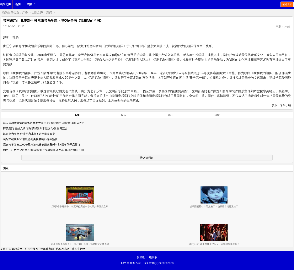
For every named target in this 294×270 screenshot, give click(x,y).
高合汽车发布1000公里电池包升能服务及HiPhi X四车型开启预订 (41, 144)
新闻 (18, 4)
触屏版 (141, 257)
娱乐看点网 (47, 248)
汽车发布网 (63, 248)
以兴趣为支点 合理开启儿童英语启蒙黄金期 (29, 133)
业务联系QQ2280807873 (159, 263)
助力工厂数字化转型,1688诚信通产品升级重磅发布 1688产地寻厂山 (43, 150)
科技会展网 (31, 248)
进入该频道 (147, 157)
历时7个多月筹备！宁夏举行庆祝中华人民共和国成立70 (80, 206)
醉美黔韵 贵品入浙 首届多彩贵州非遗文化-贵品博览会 (35, 128)
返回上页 (287, 4)
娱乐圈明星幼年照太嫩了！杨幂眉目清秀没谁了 (214, 206)
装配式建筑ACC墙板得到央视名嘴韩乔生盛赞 (30, 139)
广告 (25, 12)
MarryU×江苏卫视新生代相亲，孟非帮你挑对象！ (214, 244)
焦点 (5, 168)
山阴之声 (5, 4)
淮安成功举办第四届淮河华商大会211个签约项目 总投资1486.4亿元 (43, 122)
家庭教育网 (15, 248)
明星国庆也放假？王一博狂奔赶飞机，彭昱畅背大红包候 (80, 244)
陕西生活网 (78, 248)
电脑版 (153, 257)
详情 (29, 4)
